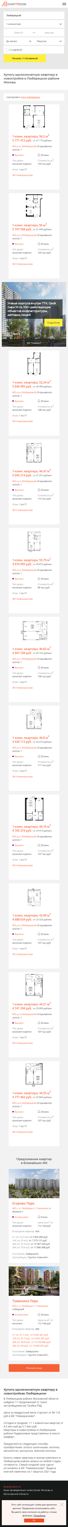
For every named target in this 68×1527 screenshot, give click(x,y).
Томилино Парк (25, 1301)
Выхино (19, 155)
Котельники (21, 1217)
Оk (34, 1520)
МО (14, 146)
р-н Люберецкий (26, 146)
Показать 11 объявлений (25, 58)
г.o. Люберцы (25, 1208)
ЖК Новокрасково (22, 175)
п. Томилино (41, 1208)
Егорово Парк (23, 1203)
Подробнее (53, 322)
